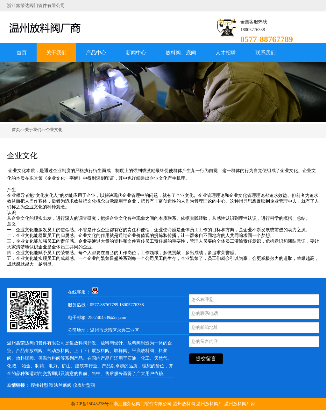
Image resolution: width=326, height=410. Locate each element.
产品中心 (96, 52)
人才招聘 (226, 52)
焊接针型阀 (42, 385)
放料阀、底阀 (181, 52)
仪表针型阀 (84, 385)
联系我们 (265, 52)
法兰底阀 (63, 385)
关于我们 (56, 52)
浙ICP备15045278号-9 (91, 403)
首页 (22, 52)
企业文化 (54, 129)
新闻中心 (136, 52)
